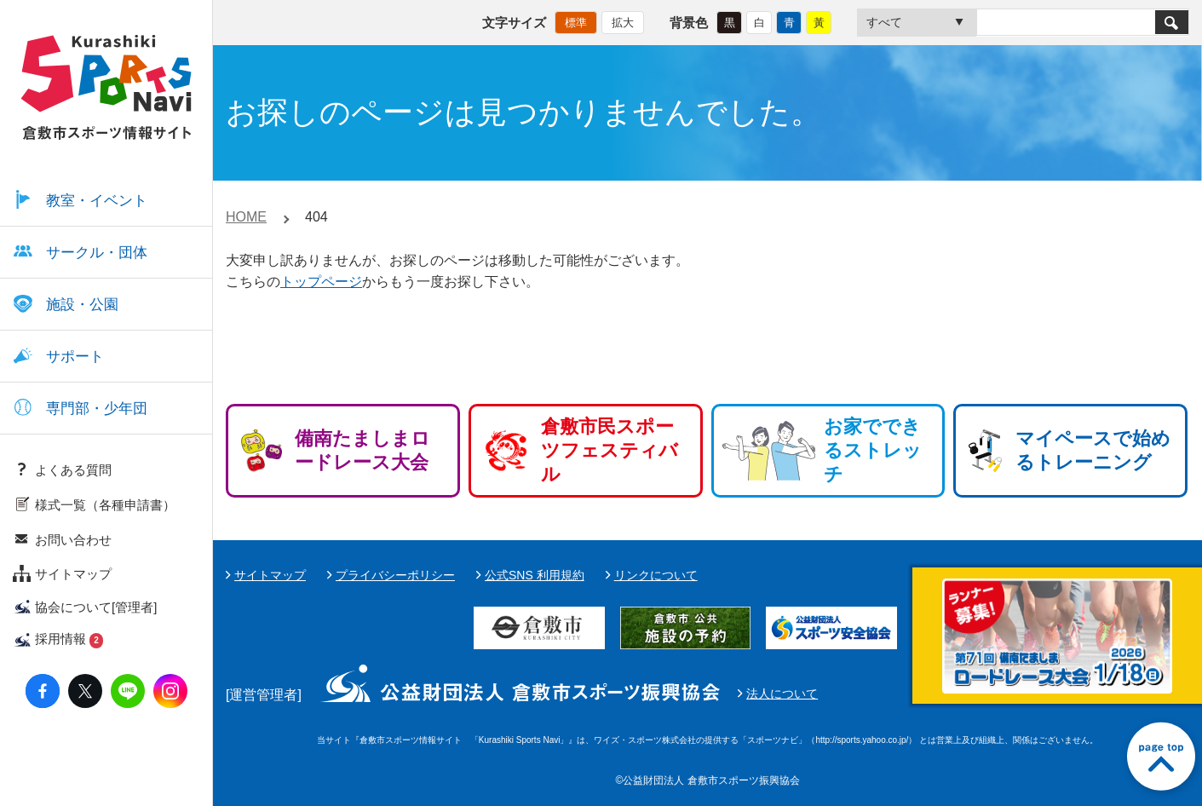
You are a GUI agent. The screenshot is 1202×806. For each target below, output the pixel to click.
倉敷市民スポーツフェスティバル (609, 450)
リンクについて (656, 575)
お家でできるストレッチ (873, 450)
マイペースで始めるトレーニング (1092, 450)
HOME (246, 217)
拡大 (623, 21)
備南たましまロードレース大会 (362, 450)
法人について (782, 693)
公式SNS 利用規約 (534, 575)
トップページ (321, 281)
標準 (576, 21)
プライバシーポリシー (395, 575)
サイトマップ (270, 575)
